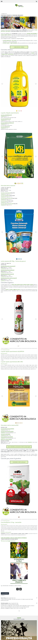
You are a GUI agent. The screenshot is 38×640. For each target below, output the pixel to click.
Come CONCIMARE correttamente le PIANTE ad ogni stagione (19, 446)
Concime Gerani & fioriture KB (7, 203)
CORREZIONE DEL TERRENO (19, 47)
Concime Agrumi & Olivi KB (6, 198)
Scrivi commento (5, 593)
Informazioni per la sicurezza (6, 349)
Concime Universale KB (6, 192)
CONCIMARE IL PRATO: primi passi (19, 462)
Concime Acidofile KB (5, 195)
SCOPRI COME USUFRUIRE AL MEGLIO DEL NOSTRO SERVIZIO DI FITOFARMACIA (14, 537)
